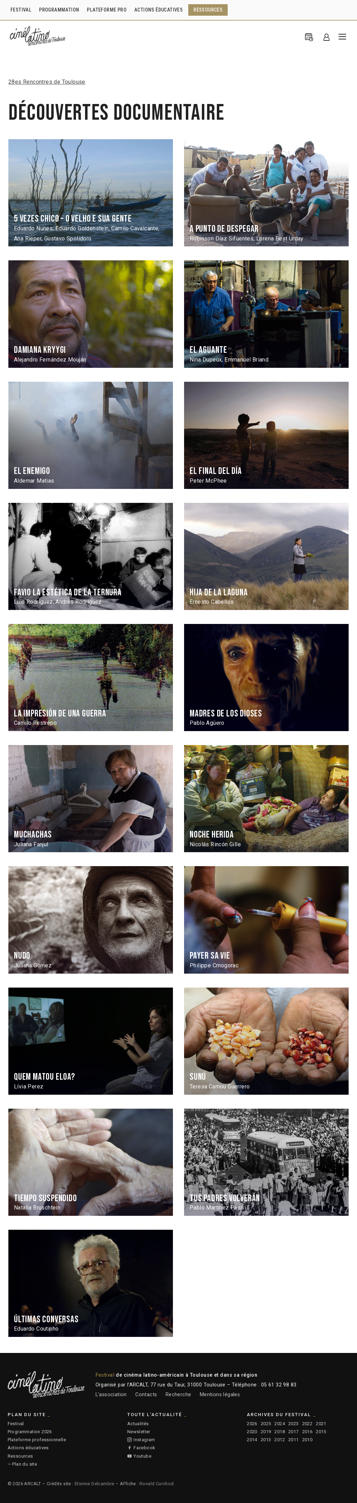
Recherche (178, 1395)
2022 (307, 1423)
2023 (293, 1423)
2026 (252, 1423)
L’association (111, 1395)
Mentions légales (220, 1395)
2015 (321, 1431)
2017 (293, 1431)
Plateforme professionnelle (37, 1439)
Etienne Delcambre (94, 1483)
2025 (266, 1423)
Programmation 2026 (30, 1431)
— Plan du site (22, 1464)
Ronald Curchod (156, 1483)
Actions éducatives (28, 1447)
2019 (266, 1431)
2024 (279, 1423)
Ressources (20, 1456)
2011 (293, 1439)
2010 (307, 1439)
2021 (321, 1423)
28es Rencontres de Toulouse (46, 82)
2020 (252, 1431)
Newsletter (138, 1431)
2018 (279, 1431)
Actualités (138, 1423)
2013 (266, 1439)
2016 (307, 1431)
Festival (16, 1423)
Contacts (146, 1395)
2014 (252, 1439)
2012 (279, 1439)
